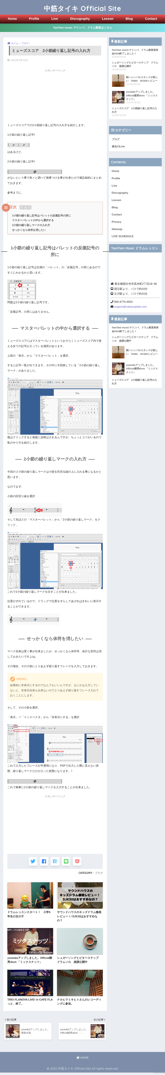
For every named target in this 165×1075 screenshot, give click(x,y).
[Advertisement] (55, 97)
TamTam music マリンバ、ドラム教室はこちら (82, 27)
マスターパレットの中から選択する (33, 220)
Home (12, 18)
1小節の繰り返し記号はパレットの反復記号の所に (41, 215)
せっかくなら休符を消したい (29, 229)
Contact (151, 18)
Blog (129, 18)
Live (54, 18)
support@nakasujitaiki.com (130, 307)
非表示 (25, 207)
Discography (80, 18)
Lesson (107, 18)
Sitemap (117, 229)
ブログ (99, 874)
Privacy (117, 222)
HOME (82, 1060)
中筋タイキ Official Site (82, 7)
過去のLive (119, 146)
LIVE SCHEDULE (123, 237)
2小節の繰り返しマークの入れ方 (31, 225)
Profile (34, 18)
